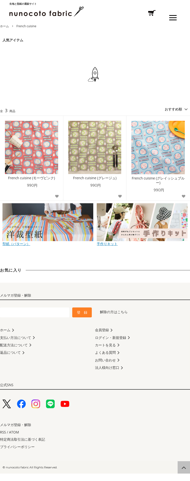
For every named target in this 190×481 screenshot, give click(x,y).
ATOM (14, 439)
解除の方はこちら (114, 311)
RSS (3, 439)
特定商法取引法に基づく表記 (22, 446)
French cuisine (26, 26)
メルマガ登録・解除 (15, 432)
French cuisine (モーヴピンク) (31, 178)
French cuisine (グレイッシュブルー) (158, 180)
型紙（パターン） (47, 241)
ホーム (4, 26)
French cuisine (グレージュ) (95, 178)
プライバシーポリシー (17, 454)
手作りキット (142, 241)
